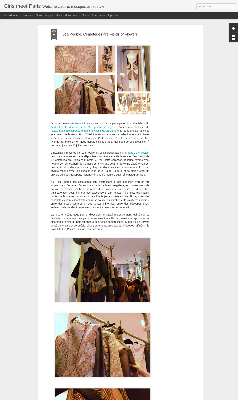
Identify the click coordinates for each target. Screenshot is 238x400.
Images (49, 15)
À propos (113, 15)
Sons (39, 15)
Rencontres (98, 15)
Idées (59, 15)
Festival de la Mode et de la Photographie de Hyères (84, 100)
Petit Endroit (132, 111)
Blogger (143, 398)
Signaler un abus (156, 398)
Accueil (29, 15)
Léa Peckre (76, 96)
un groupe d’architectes (135, 125)
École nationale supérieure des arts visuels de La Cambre (85, 104)
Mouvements (72, 15)
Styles (85, 15)
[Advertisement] (169, 61)
